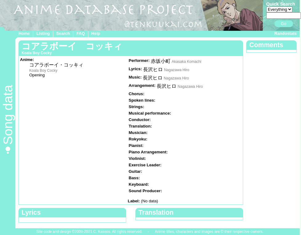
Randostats (285, 33)
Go (284, 23)
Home (24, 33)
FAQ (80, 33)
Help (95, 33)
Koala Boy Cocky (43, 70)
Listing (43, 33)
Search (63, 33)
